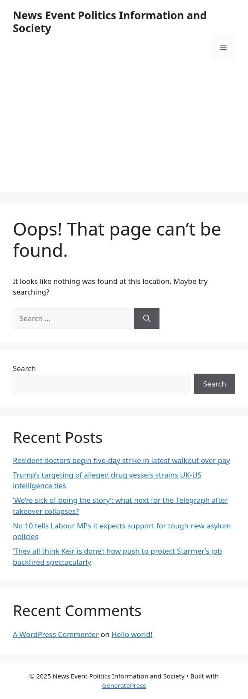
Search (24, 368)
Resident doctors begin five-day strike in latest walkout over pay (121, 460)
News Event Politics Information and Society (110, 21)
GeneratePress (124, 685)
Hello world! (132, 634)
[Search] (146, 318)
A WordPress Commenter (56, 634)
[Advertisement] (124, 132)
